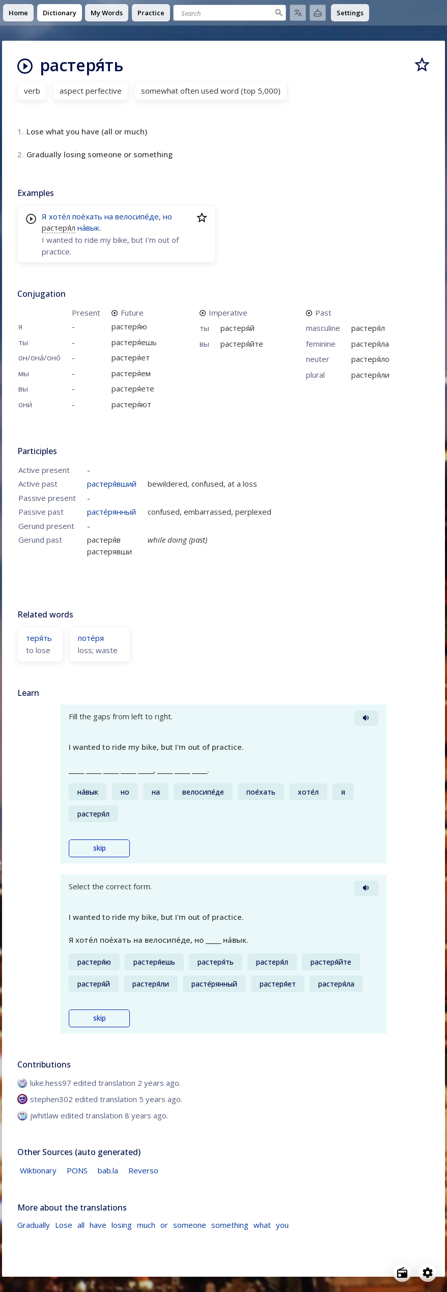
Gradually (33, 1225)
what (262, 1225)
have (98, 1225)
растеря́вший (111, 484)
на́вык (88, 227)
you (282, 1225)
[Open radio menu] (402, 1272)
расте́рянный (111, 512)
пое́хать (87, 216)
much (146, 1225)
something (229, 1225)
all (81, 1225)
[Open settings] (427, 1272)
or (164, 1225)
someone (189, 1225)
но (167, 216)
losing (121, 1225)
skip (99, 848)
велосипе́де (137, 216)
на (108, 216)
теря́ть (39, 638)
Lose (63, 1225)
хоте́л (59, 216)
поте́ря (91, 638)
